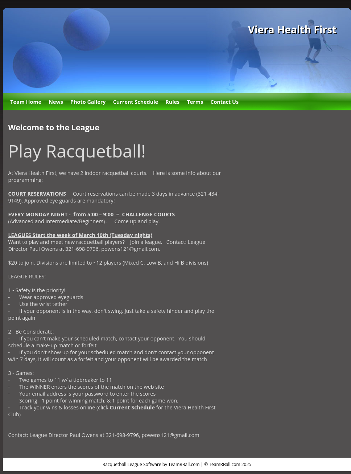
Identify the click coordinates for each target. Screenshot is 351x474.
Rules (172, 101)
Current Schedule (135, 101)
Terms (195, 101)
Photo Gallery (88, 101)
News (56, 101)
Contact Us (224, 101)
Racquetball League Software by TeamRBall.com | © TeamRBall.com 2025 (177, 464)
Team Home (25, 101)
